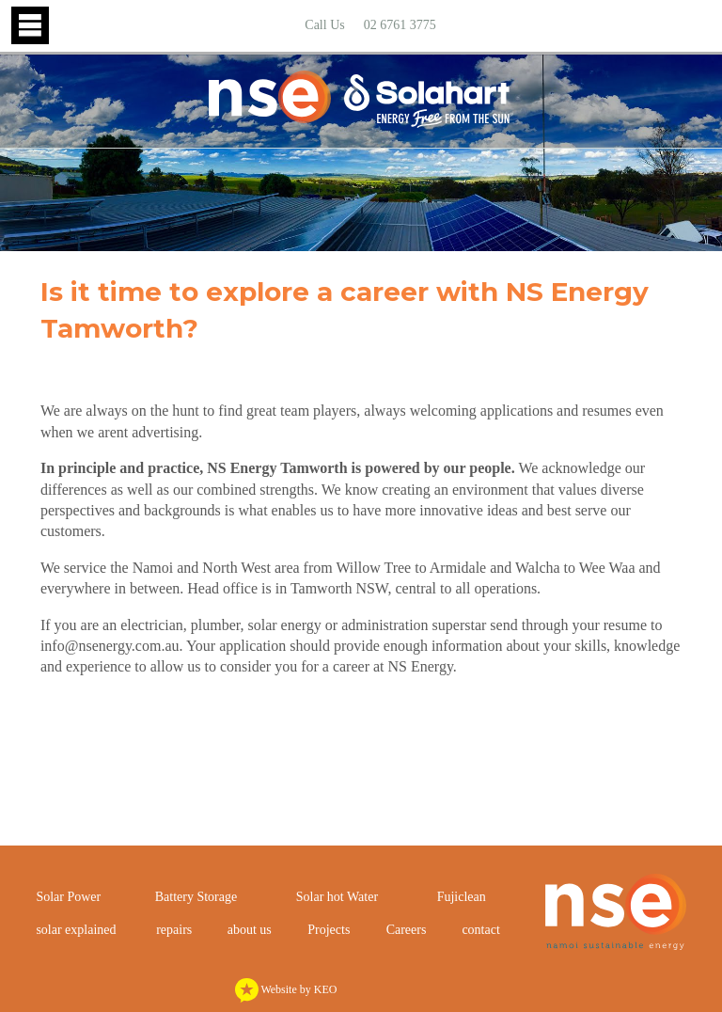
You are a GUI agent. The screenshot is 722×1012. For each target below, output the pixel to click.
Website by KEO (286, 989)
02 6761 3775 (400, 25)
